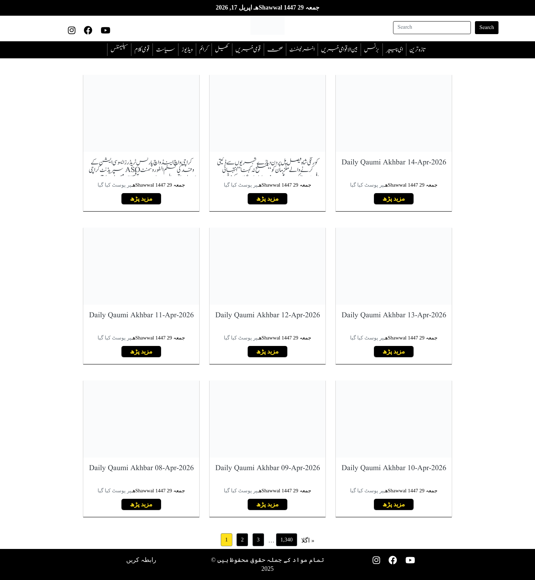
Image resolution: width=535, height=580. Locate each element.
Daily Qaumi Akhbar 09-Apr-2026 (267, 468)
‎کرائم (203, 50)
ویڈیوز (187, 50)
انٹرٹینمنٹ (302, 50)
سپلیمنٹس (119, 50)
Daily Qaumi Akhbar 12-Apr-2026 (267, 315)
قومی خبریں (248, 50)
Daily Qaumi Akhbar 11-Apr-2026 (141, 315)
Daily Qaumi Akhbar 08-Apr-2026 (141, 468)
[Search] (432, 27)
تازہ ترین (417, 50)
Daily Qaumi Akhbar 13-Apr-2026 (394, 315)
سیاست (165, 50)
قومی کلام (141, 50)
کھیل (222, 50)
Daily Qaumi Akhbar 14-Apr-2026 (394, 162)
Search (486, 27)
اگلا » (308, 540)
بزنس (371, 50)
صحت (275, 50)
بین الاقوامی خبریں (339, 50)
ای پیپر (394, 50)
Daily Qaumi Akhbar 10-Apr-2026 (394, 468)
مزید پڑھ (393, 198)
